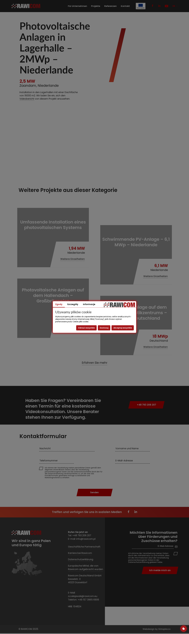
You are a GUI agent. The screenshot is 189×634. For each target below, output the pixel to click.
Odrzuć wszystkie (86, 328)
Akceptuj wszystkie (122, 328)
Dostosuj (104, 328)
